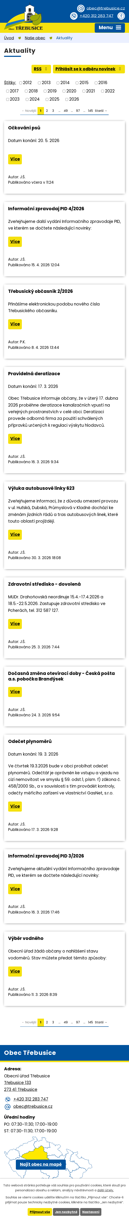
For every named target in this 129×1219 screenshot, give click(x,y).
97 (78, 111)
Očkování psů (24, 128)
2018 (33, 91)
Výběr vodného (26, 939)
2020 (71, 91)
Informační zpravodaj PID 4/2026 (46, 209)
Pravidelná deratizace (34, 374)
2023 (15, 99)
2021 (90, 91)
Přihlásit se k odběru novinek (88, 69)
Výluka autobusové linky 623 (41, 488)
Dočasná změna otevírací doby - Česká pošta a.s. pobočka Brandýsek (61, 676)
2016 (102, 83)
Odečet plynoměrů (30, 742)
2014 (65, 83)
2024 (35, 99)
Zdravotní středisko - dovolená (44, 584)
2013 (46, 83)
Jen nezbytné (66, 1212)
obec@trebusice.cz (105, 8)
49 (66, 111)
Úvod (9, 38)
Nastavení (90, 1212)
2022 (110, 91)
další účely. (105, 1190)
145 (90, 111)
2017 (14, 91)
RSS (40, 69)
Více (15, 159)
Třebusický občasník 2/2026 (40, 291)
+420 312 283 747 (95, 16)
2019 (52, 91)
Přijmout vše (40, 1212)
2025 (54, 99)
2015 (84, 83)
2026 (74, 99)
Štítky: (10, 83)
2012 (27, 83)
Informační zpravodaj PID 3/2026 (46, 856)
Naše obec (35, 38)
